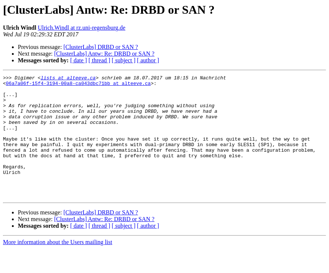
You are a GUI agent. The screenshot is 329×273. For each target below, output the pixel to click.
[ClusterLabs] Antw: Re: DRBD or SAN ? (104, 53)
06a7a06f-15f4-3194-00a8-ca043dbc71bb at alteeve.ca (78, 85)
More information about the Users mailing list (57, 266)
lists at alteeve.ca (67, 78)
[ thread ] (99, 60)
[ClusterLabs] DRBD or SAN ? (100, 47)
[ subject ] (124, 60)
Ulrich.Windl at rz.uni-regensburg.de (82, 27)
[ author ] (148, 60)
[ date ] (78, 60)
